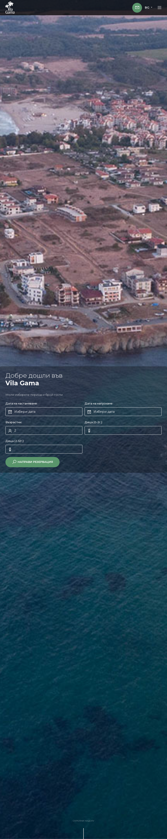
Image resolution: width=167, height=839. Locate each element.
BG (147, 7)
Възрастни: (13, 422)
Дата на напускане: (99, 403)
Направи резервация (32, 462)
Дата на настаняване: (21, 403)
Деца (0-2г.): (94, 422)
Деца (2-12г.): (14, 441)
